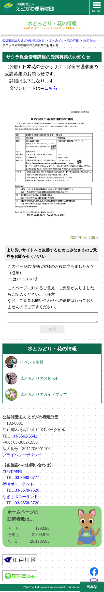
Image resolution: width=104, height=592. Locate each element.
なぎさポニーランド (20, 498)
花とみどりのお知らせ (39, 379)
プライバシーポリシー (22, 456)
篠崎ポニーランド (18, 485)
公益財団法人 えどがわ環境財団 (23, 40)
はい (15, 279)
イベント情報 (32, 363)
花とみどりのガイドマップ (43, 395)
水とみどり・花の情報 (64, 40)
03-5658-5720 (27, 504)
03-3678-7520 (27, 491)
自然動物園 (12, 472)
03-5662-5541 (25, 437)
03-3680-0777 (27, 479)
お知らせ (89, 40)
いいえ (31, 279)
